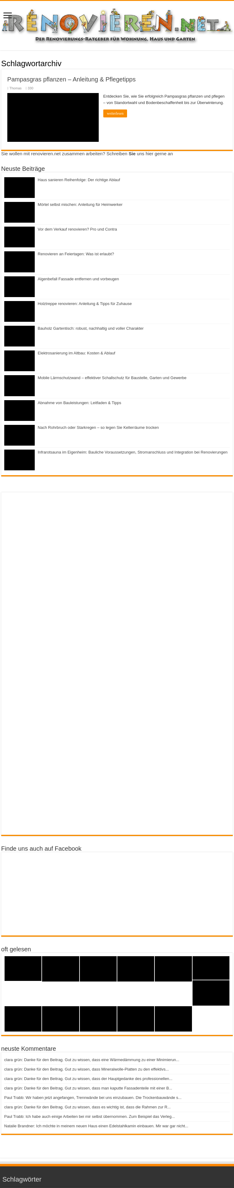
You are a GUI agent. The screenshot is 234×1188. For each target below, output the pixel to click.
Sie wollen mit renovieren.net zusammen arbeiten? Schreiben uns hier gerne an (87, 153)
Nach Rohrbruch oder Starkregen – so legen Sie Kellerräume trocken (98, 427)
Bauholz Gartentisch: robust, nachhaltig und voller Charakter (91, 328)
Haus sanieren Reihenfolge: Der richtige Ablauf (79, 180)
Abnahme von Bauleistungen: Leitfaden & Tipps (79, 402)
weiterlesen (115, 113)
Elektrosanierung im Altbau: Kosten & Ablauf (76, 353)
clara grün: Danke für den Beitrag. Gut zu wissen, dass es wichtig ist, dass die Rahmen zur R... (87, 1107)
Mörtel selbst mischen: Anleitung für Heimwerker (80, 204)
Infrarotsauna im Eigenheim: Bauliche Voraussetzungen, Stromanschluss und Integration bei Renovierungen (133, 452)
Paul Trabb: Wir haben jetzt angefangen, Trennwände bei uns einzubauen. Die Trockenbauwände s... (93, 1097)
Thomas (15, 88)
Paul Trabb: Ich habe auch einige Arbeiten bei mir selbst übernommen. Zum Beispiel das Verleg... (89, 1116)
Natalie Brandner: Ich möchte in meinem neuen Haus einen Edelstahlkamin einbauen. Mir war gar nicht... (96, 1126)
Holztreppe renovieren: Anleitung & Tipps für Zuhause (85, 303)
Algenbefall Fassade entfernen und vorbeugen (78, 279)
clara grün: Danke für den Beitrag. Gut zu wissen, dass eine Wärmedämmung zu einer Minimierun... (91, 1059)
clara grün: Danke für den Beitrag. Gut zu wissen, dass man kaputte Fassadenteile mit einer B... (88, 1088)
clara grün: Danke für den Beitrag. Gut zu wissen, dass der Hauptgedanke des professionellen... (88, 1078)
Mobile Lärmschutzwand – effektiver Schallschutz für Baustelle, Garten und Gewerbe (112, 377)
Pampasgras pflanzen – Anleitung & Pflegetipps (71, 79)
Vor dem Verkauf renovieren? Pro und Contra (77, 229)
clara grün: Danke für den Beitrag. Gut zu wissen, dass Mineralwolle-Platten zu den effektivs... (86, 1069)
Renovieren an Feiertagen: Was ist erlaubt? (76, 254)
